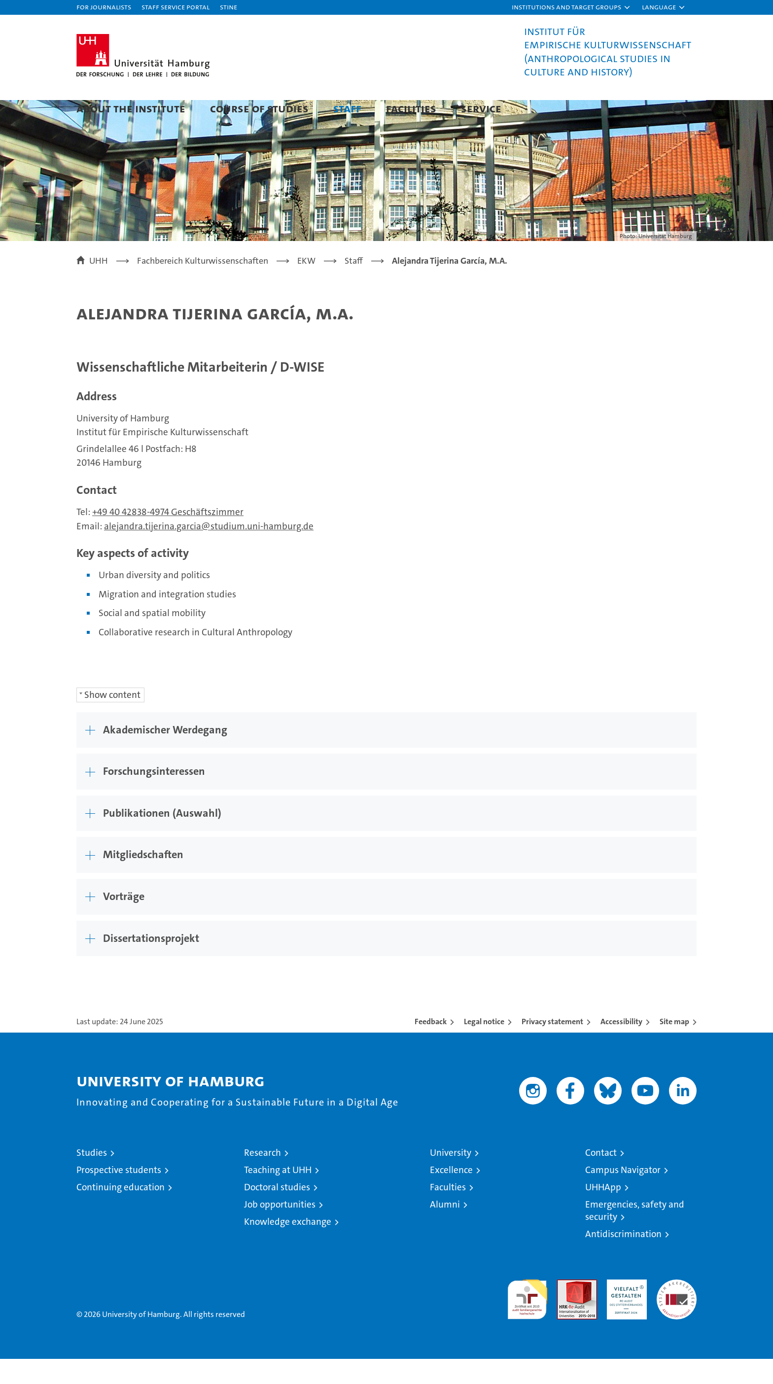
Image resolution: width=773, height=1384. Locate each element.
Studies (91, 1178)
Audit (566, 1310)
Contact (601, 1178)
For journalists (103, 6)
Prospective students (118, 1195)
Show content (112, 720)
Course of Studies (259, 108)
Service (481, 108)
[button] (571, 7)
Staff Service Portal (175, 6)
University (450, 1178)
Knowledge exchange (287, 1247)
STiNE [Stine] (228, 6)
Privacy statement (552, 1046)
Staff (347, 108)
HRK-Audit (624, 1310)
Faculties (448, 1212)
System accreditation (677, 1315)
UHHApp (603, 1212)
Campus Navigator (623, 1195)
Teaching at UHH (278, 1195)
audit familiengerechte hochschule (527, 1320)
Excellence (451, 1195)
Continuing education (120, 1212)
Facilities (411, 108)
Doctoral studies (277, 1212)
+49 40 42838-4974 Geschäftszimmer (168, 537)
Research (262, 1178)
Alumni (445, 1229)
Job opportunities (280, 1229)
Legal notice (484, 1046)
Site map (674, 1046)
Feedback (431, 1046)
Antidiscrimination (623, 1259)
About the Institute (130, 108)
